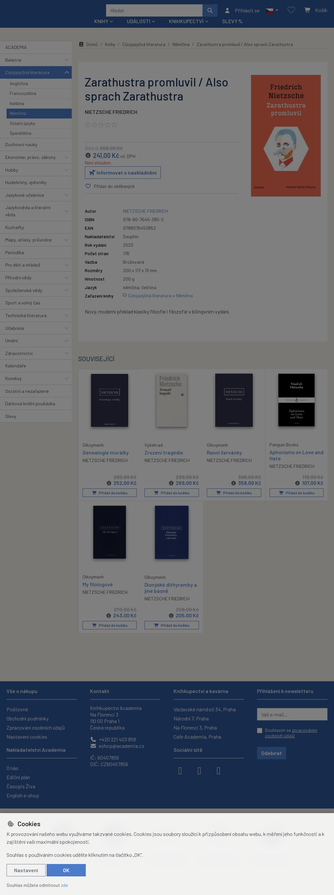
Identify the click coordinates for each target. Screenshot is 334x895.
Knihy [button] (101, 30)
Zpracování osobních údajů (36, 727)
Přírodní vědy (18, 286)
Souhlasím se (291, 733)
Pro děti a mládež (22, 273)
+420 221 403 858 (113, 739)
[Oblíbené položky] (291, 15)
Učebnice (14, 336)
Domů (88, 53)
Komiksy (13, 387)
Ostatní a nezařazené (27, 399)
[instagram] (199, 770)
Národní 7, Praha (191, 718)
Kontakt (99, 691)
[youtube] (218, 770)
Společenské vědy (23, 298)
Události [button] (138, 30)
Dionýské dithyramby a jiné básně (170, 596)
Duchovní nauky (21, 153)
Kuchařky (14, 236)
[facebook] (180, 770)
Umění (11, 349)
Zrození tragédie (163, 461)
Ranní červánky (224, 461)
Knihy (110, 53)
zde (64, 885)
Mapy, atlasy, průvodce (28, 248)
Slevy (10, 425)
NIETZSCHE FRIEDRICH (111, 120)
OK (66, 870)
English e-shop (23, 795)
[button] (272, 14)
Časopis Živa (21, 786)
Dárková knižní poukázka (30, 412)
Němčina (18, 122)
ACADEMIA (16, 56)
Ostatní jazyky (22, 131)
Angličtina (19, 92)
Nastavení (26, 870)
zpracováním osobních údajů (291, 733)
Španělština (20, 142)
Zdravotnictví (19, 362)
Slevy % (232, 30)
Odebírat (271, 753)
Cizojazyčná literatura (27, 81)
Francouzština (23, 102)
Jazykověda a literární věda (28, 219)
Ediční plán (18, 777)
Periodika (14, 261)
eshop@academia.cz (117, 746)
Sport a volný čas (22, 311)
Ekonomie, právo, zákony (30, 166)
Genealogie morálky (106, 461)
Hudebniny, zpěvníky (26, 191)
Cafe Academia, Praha (197, 736)
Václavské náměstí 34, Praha (205, 709)
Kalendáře (15, 374)
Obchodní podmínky (28, 718)
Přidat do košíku (109, 501)
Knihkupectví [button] (186, 30)
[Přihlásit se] (242, 14)
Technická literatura (26, 324)
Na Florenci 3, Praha (195, 727)
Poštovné (17, 709)
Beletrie (13, 68)
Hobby (11, 178)
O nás (12, 768)
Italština (17, 112)
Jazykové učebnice (24, 204)
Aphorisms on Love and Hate (291, 464)
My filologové (98, 593)
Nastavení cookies (27, 736)
